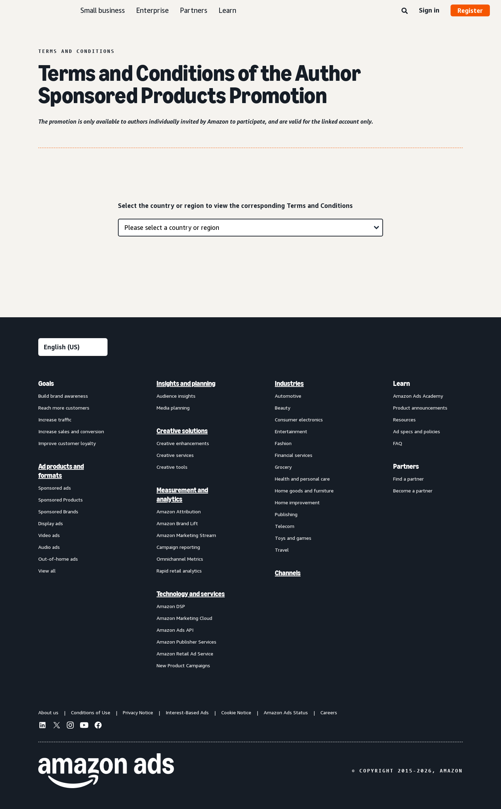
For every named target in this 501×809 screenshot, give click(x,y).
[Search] (404, 11)
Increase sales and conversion (71, 431)
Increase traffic (54, 419)
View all (47, 571)
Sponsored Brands (58, 511)
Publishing (286, 514)
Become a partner (412, 490)
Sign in (429, 10)
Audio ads (49, 547)
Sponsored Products (60, 500)
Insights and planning (186, 383)
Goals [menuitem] (46, 383)
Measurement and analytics (182, 494)
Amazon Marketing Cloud (184, 618)
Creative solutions (182, 431)
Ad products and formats (61, 471)
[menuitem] (73, 524)
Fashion (283, 443)
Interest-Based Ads (187, 712)
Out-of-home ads (58, 559)
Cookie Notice (236, 712)
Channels (288, 573)
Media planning (173, 408)
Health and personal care (302, 479)
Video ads (49, 535)
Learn (227, 10)
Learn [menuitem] (401, 383)
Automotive (288, 396)
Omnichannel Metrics (180, 559)
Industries (289, 383)
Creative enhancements (183, 443)
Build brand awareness (63, 396)
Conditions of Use (90, 712)
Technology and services (191, 594)
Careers (328, 712)
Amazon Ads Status (286, 712)
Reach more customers (63, 408)
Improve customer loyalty (67, 443)
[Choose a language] (73, 347)
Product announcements (420, 408)
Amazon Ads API (175, 630)
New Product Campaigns (183, 665)
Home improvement (297, 502)
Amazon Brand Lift (177, 523)
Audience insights (176, 396)
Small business (102, 10)
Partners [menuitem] (406, 466)
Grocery (283, 467)
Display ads (50, 523)
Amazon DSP (171, 606)
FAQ (397, 443)
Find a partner (408, 479)
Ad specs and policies (416, 431)
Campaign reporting (178, 547)
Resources (404, 419)
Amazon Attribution (179, 511)
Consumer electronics (299, 419)
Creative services (175, 455)
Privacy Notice (138, 712)
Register (470, 10)
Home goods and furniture (304, 490)
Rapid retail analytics (179, 571)
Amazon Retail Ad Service (185, 653)
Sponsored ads (54, 488)
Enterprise (152, 10)
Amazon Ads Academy (418, 396)
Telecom (284, 526)
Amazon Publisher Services (186, 642)
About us (48, 712)
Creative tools (172, 467)
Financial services (293, 455)
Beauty (282, 408)
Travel (282, 550)
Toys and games (293, 538)
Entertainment (291, 431)
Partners (193, 10)
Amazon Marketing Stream (186, 535)
